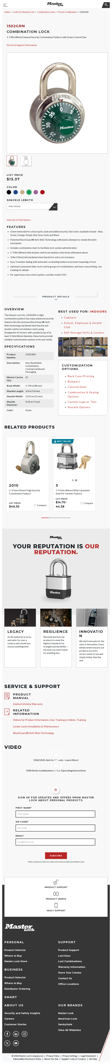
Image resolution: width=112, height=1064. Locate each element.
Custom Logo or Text (82, 401)
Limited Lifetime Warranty (28, 704)
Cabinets (70, 317)
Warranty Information (71, 967)
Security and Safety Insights (22, 1013)
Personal (14, 942)
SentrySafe (65, 1024)
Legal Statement (88, 1056)
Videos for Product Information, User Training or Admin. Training (49, 719)
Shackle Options (79, 407)
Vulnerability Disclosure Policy (27, 1059)
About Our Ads (51, 1059)
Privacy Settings (70, 1056)
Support (67, 942)
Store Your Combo (69, 972)
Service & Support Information (22, 45)
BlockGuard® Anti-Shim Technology (33, 733)
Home (7, 12)
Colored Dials (77, 386)
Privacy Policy (52, 1056)
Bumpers (74, 381)
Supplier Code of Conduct (74, 1059)
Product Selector (15, 950)
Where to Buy (13, 955)
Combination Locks (46, 12)
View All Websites (69, 1030)
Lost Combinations (70, 961)
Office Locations (68, 984)
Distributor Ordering (17, 989)
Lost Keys (64, 955)
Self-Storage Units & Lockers (84, 332)
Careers (9, 1018)
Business (13, 969)
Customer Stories (15, 1024)
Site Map (93, 1059)
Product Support (68, 950)
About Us (13, 1005)
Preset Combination (67, 12)
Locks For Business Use (24, 12)
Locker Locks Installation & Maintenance (36, 726)
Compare (41, 505)
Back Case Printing (81, 376)
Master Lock (66, 1013)
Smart (10, 997)
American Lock (67, 1018)
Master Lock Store (15, 961)
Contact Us (65, 978)
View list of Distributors (19, 219)
